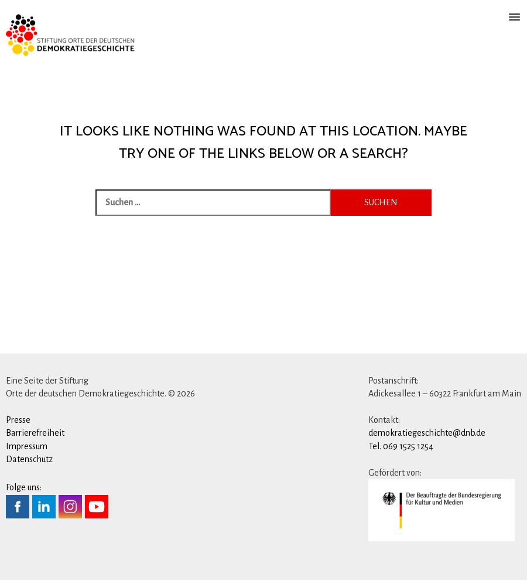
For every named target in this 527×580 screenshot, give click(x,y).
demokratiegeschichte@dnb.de (426, 432)
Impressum (26, 446)
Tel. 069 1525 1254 (400, 446)
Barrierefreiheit (35, 432)
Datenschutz (29, 459)
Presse (18, 420)
